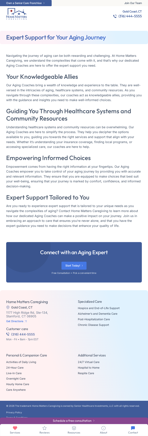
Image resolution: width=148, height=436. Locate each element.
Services (15, 432)
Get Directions (15, 312)
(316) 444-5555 (130, 16)
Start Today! (72, 256)
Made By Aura (14, 414)
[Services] (15, 428)
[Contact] (133, 428)
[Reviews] (44, 428)
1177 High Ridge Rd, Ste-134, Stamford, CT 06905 (27, 305)
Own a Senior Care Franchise (24, 3)
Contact (133, 432)
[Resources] (74, 428)
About (103, 432)
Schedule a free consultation (72, 421)
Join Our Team (133, 3)
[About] (103, 428)
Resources (74, 432)
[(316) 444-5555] (115, 16)
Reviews (45, 432)
